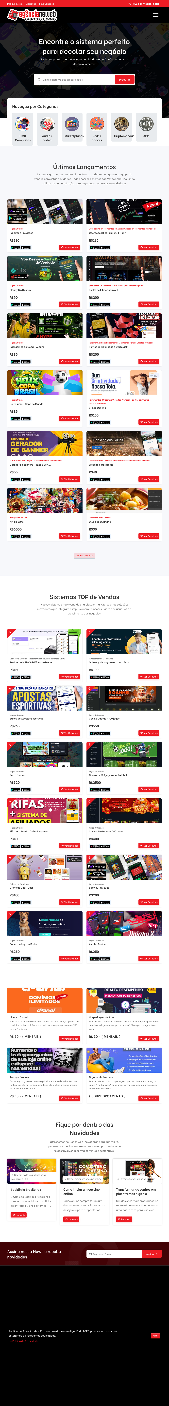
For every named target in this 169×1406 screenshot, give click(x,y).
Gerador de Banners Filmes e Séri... (30, 464)
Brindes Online (97, 407)
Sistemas (31, 3)
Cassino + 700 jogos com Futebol (108, 775)
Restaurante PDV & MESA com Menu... (32, 662)
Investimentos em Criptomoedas (116, 228)
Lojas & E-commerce (139, 399)
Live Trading (94, 228)
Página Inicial (14, 3)
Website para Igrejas (101, 464)
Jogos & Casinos (17, 228)
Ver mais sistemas (84, 555)
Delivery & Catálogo (19, 658)
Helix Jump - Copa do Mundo (26, 404)
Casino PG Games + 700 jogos (106, 831)
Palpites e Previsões (21, 232)
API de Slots (16, 521)
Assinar (151, 1254)
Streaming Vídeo (137, 285)
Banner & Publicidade (52, 460)
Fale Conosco (46, 3)
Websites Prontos (120, 399)
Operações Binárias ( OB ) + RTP (107, 232)
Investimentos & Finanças (144, 228)
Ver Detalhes (69, 247)
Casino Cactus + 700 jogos (104, 718)
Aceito (156, 1335)
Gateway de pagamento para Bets (109, 662)
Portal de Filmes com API (103, 290)
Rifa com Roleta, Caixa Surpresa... (30, 831)
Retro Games (17, 775)
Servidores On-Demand (100, 285)
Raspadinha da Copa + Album (27, 346)
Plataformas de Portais (100, 460)
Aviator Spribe (97, 944)
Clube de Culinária (100, 521)
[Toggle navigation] (155, 15)
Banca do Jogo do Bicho (23, 944)
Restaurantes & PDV (55, 658)
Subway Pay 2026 (99, 887)
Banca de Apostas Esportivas (26, 718)
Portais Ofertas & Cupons (141, 342)
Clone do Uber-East (21, 887)
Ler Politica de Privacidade (23, 1341)
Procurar (124, 79)
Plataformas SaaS (120, 285)
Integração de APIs (18, 517)
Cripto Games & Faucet (139, 460)
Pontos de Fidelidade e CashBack (108, 346)
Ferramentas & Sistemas (117, 342)
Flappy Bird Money (20, 290)
